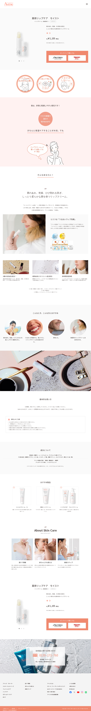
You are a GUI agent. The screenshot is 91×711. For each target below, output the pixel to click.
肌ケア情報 (27, 682)
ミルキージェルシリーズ (8, 684)
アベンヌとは (50, 682)
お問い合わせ (72, 684)
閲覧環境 (13, 706)
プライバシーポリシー (22, 706)
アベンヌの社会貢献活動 (52, 692)
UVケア (4, 695)
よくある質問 (72, 682)
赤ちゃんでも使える (29, 684)
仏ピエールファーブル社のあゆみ (54, 687)
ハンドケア (5, 690)
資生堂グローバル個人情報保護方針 (9, 708)
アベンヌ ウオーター (8, 682)
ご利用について (6, 706)
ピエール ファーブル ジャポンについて (56, 684)
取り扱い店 (71, 687)
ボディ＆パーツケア (7, 692)
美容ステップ (28, 687)
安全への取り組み (51, 690)
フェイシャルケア (7, 687)
